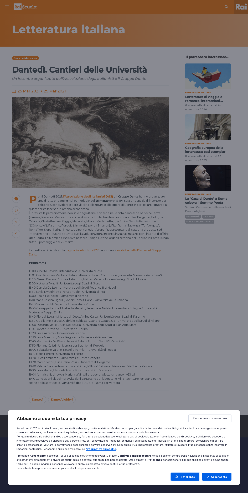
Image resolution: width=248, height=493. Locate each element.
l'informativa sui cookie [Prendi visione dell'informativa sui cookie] (101, 449)
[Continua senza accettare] (209, 418)
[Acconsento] (216, 477)
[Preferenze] (185, 477)
